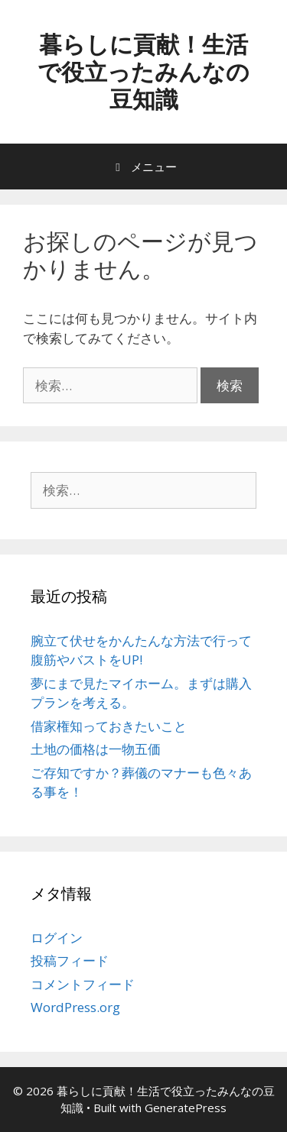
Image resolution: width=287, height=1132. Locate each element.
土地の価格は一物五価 (96, 749)
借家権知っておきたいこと (109, 726)
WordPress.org (75, 1007)
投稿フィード (70, 960)
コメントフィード (83, 984)
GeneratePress (186, 1107)
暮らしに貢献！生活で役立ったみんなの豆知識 (143, 71)
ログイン (57, 937)
